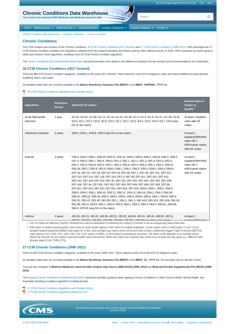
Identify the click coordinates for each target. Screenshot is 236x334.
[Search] (170, 17)
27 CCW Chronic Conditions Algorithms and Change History (60, 288)
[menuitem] (201, 3)
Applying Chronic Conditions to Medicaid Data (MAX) (56, 277)
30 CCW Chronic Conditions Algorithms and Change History (60, 91)
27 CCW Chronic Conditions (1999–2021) (163, 47)
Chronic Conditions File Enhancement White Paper (55, 61)
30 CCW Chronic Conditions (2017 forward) (111, 47)
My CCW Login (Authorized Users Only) (176, 3)
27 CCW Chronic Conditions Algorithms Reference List (57, 292)
